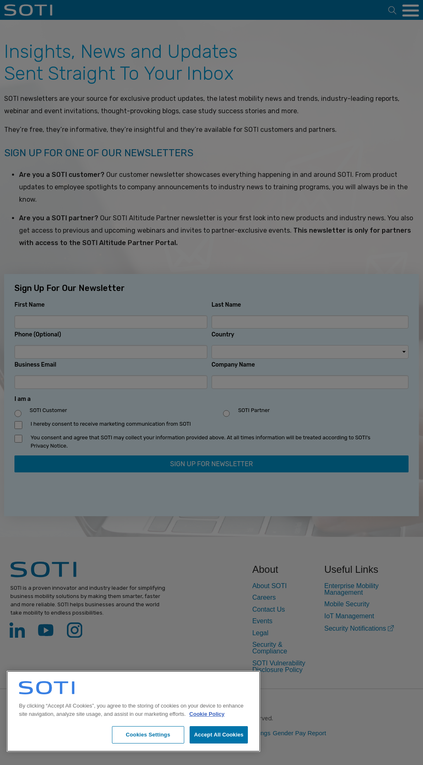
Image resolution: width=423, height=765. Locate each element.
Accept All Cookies (219, 735)
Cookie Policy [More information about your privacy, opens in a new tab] (206, 714)
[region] (133, 711)
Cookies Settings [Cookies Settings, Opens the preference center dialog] (148, 735)
